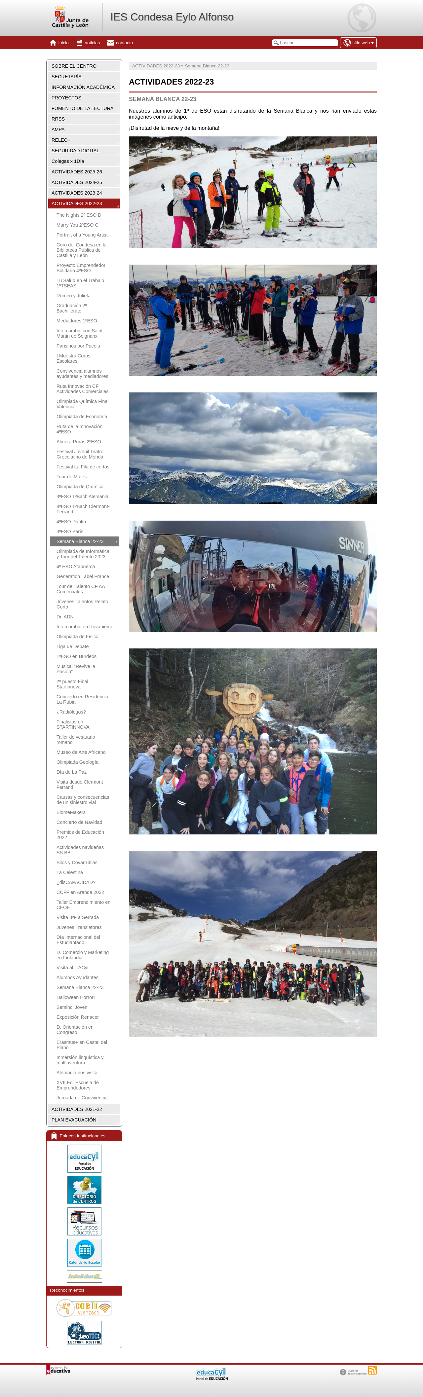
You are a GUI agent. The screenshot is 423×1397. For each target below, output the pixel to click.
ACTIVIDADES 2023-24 (77, 193)
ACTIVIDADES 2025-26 (77, 171)
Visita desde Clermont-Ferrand (80, 784)
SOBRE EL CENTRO (74, 66)
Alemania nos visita (77, 1072)
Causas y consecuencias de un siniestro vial (83, 799)
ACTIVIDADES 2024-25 (77, 182)
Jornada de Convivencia (82, 1097)
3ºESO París (70, 531)
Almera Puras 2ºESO (79, 441)
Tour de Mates (72, 476)
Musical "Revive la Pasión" (76, 669)
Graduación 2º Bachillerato (72, 308)
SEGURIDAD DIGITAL (75, 150)
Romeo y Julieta (74, 295)
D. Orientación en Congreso (75, 1029)
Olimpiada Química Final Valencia (83, 404)
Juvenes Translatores (79, 927)
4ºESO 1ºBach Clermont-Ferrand (83, 509)
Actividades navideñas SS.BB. (80, 850)
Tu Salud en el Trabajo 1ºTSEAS (80, 283)
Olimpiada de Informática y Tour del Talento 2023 (83, 554)
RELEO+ (61, 140)
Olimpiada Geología (77, 762)
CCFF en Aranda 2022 (80, 892)
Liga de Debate (73, 646)
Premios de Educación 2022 (80, 834)
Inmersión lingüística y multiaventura (80, 1060)
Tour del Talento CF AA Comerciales (81, 589)
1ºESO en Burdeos (76, 656)
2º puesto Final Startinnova (72, 684)
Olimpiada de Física (77, 636)
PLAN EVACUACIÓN (74, 1119)
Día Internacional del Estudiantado (78, 940)
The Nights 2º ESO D (79, 215)
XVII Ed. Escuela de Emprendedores (78, 1085)
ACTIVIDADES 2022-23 (77, 203)
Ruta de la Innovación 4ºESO (79, 429)
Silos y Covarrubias (77, 862)
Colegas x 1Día (68, 161)
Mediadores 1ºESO (77, 320)
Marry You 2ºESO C (77, 225)
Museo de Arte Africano (81, 752)
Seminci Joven (72, 1007)
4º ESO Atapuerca (76, 566)
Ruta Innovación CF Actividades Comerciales (83, 389)
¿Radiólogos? (71, 712)
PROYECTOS (66, 97)
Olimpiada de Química (80, 486)
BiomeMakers (71, 812)
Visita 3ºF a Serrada (78, 917)
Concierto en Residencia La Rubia (82, 699)
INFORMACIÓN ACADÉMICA (83, 87)
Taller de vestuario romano (76, 739)
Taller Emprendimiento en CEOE (83, 905)
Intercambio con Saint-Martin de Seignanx (80, 333)
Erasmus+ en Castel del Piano (82, 1045)
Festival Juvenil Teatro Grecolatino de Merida (80, 454)
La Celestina (70, 872)
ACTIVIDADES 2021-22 (77, 1109)
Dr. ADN (65, 616)
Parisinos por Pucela (78, 346)
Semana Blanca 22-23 (80, 541)
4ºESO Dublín (71, 521)
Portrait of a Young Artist (82, 235)
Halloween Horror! (76, 997)
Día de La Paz (72, 772)
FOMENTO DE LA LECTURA (83, 108)
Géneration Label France (83, 576)
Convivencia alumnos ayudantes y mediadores (82, 373)
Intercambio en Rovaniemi (84, 626)
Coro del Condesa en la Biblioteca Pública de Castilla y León (81, 250)
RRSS (58, 119)
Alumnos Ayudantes (77, 977)
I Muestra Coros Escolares (73, 358)
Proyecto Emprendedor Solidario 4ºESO (81, 268)
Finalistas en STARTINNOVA (73, 724)
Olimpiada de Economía (82, 416)
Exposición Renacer (78, 1017)
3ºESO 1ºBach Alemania (82, 496)
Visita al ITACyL (73, 967)
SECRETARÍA (67, 76)
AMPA (58, 129)
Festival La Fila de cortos (83, 466)
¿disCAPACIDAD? (76, 882)
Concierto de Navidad (79, 822)
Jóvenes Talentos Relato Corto (82, 604)
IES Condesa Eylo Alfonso (172, 17)
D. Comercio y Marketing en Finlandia (83, 955)
